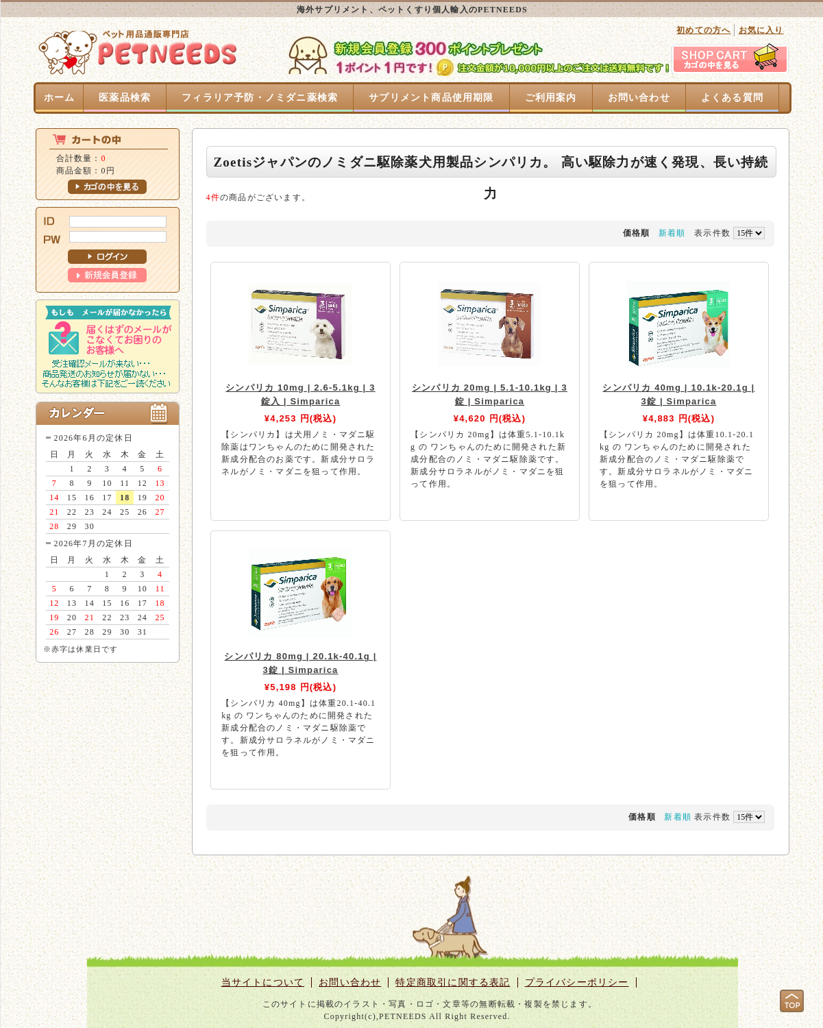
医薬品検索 (125, 98)
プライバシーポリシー (577, 982)
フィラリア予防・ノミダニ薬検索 (260, 98)
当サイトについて (263, 982)
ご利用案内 (551, 98)
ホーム (59, 98)
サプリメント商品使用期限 (431, 98)
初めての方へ (703, 30)
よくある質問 (732, 98)
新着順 (672, 233)
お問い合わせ (639, 98)
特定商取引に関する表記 (452, 982)
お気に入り (761, 30)
